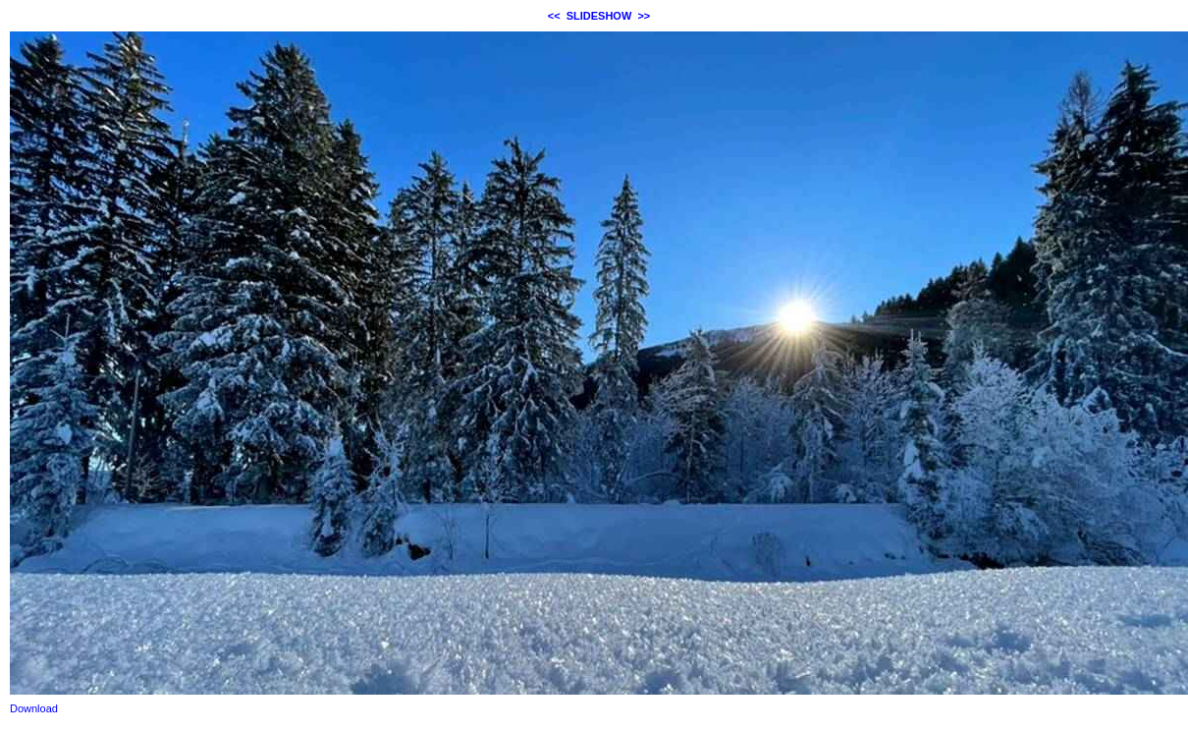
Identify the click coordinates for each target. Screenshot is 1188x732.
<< (554, 16)
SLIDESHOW (599, 16)
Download (34, 708)
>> (643, 16)
